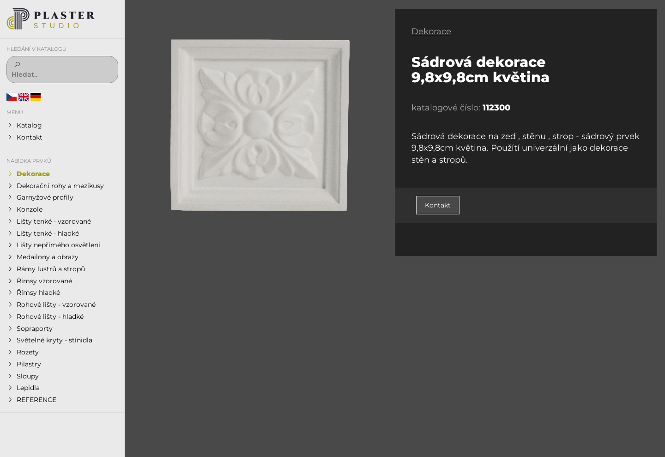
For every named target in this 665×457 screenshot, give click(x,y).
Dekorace (431, 31)
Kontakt (438, 205)
